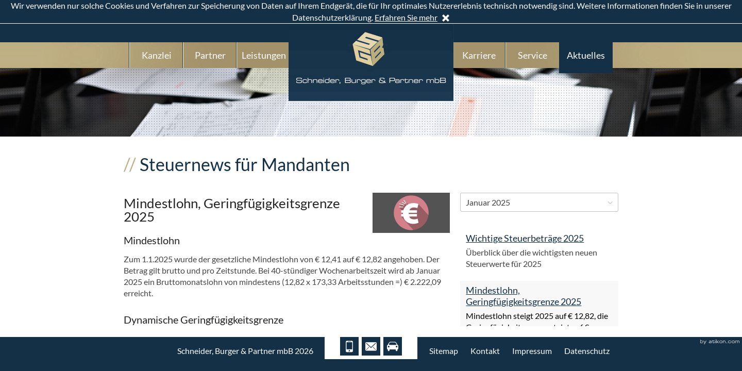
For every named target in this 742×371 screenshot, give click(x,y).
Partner (210, 55)
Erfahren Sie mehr (406, 17)
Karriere (479, 55)
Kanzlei (157, 55)
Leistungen (264, 55)
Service (532, 55)
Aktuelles (586, 55)
